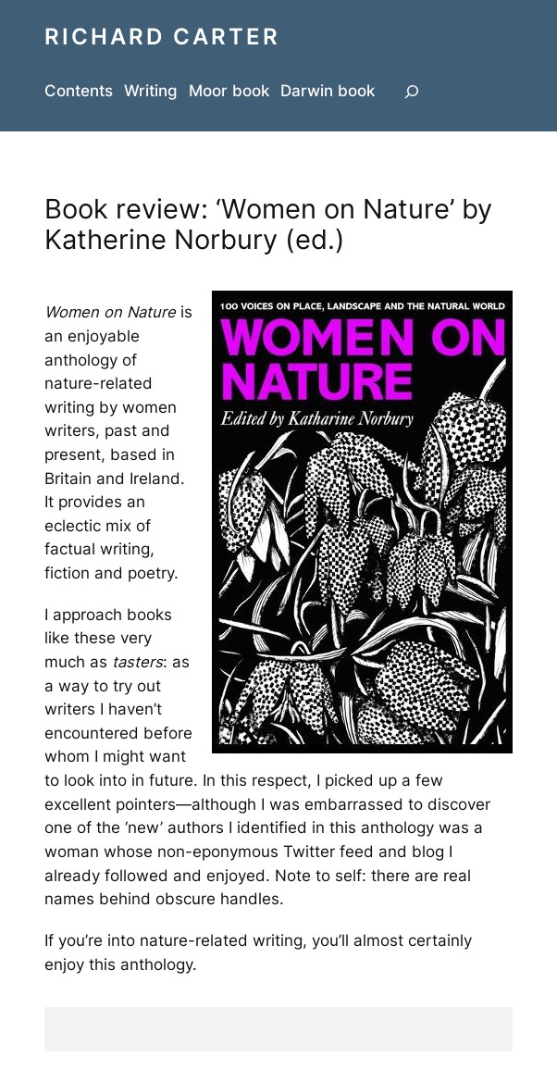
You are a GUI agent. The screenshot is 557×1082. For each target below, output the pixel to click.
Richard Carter (162, 36)
